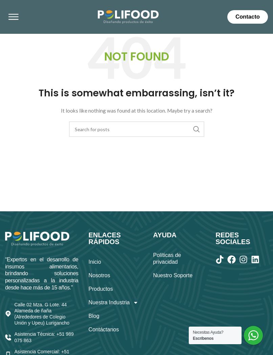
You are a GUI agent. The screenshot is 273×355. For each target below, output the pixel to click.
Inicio (95, 262)
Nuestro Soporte (173, 275)
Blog (94, 316)
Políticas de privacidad (167, 258)
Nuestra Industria (114, 303)
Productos (101, 289)
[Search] (136, 129)
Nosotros (99, 275)
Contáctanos (104, 329)
